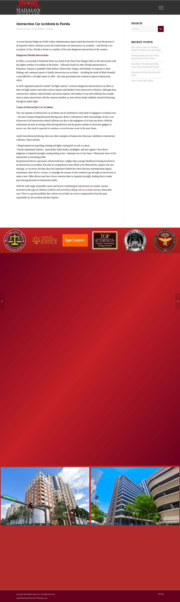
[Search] (147, 29)
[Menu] (160, 7)
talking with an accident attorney (86, 190)
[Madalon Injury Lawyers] (28, 7)
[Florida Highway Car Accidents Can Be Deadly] (177, 301)
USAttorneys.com (41, 598)
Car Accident (39, 29)
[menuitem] (160, 7)
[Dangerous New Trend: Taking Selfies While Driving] (2, 301)
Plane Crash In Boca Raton (142, 81)
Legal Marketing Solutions (25, 598)
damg (51, 29)
